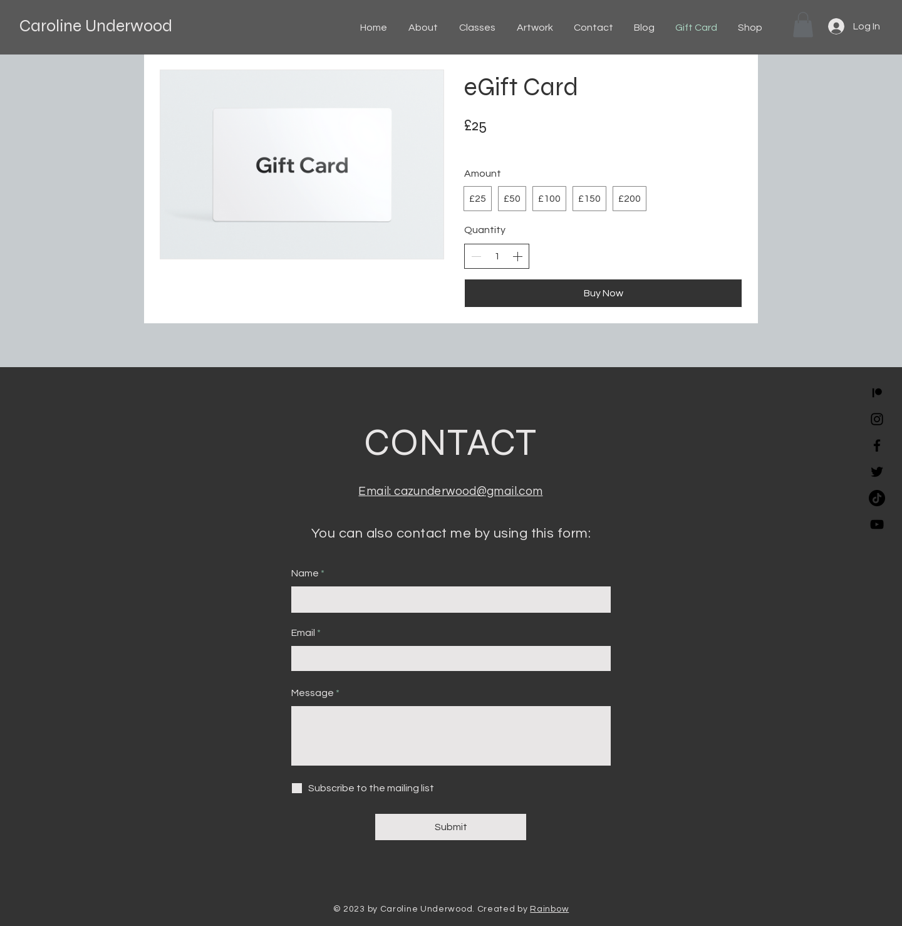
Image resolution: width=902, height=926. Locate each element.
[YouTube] (877, 524)
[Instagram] (877, 419)
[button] (803, 25)
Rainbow (549, 909)
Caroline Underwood (95, 26)
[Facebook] (877, 445)
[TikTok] (877, 498)
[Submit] (450, 827)
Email (303, 633)
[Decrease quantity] (476, 256)
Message (312, 693)
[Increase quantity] (517, 256)
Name (305, 573)
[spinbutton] (497, 256)
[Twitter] (877, 472)
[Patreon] (877, 393)
